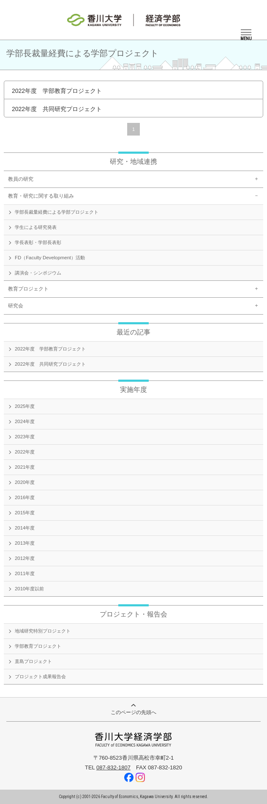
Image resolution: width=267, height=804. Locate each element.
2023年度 (25, 436)
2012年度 (25, 558)
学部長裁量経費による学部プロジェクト (56, 212)
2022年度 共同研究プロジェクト (57, 109)
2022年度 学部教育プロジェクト (57, 90)
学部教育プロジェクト (38, 646)
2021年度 (25, 467)
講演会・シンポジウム (38, 272)
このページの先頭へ (133, 709)
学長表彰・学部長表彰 (38, 242)
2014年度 (25, 527)
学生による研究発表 (36, 227)
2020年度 (25, 482)
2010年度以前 (29, 588)
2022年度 (25, 451)
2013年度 (25, 543)
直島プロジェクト (33, 661)
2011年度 (25, 573)
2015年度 (25, 512)
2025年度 (25, 406)
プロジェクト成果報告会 (40, 676)
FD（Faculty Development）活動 (50, 257)
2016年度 (25, 497)
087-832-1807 (113, 767)
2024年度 (25, 421)
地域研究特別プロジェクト (43, 630)
